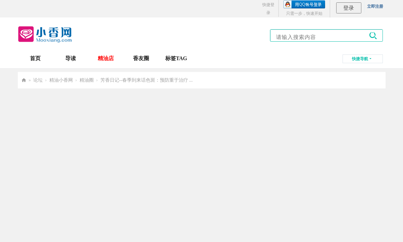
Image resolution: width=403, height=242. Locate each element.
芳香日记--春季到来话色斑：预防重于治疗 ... (146, 80)
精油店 (106, 58)
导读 (70, 58)
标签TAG (176, 58)
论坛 (38, 80)
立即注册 (375, 6)
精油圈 (87, 80)
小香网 (24, 80)
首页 (35, 58)
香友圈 (141, 58)
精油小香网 (61, 80)
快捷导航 (360, 58)
